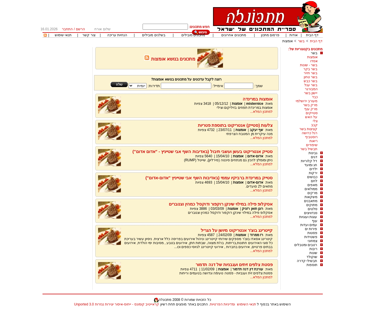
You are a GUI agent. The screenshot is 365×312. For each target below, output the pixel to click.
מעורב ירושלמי (306, 101)
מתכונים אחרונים (233, 35)
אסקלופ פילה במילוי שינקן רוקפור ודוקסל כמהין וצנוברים (221, 204)
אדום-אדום (255, 156)
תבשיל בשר (308, 149)
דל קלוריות (309, 161)
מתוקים (311, 205)
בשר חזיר (310, 73)
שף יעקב (256, 130)
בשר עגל (310, 85)
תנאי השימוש (246, 304)
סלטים (312, 209)
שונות (313, 253)
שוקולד (312, 257)
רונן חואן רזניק (252, 209)
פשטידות (310, 237)
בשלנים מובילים (153, 35)
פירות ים (311, 229)
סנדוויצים (310, 213)
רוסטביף (311, 137)
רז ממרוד (256, 235)
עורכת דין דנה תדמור (247, 269)
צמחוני (312, 241)
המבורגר (311, 89)
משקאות (311, 197)
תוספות (312, 265)
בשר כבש (310, 81)
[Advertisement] (67, 132)
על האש (311, 117)
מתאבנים (310, 201)
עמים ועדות (308, 225)
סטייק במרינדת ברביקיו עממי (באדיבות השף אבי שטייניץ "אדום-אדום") (209, 177)
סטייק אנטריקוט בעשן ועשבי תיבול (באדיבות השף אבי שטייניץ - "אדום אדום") (202, 151)
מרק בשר (310, 105)
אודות (293, 35)
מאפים (312, 185)
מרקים (312, 193)
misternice (254, 104)
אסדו (314, 61)
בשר (301, 41)
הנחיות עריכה (117, 35)
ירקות (313, 173)
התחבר (67, 29)
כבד (315, 97)
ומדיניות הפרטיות (222, 304)
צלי (315, 121)
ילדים (313, 169)
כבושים (312, 177)
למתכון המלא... (261, 112)
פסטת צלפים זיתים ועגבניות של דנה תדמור (234, 264)
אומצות (287, 41)
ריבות (313, 249)
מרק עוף (310, 109)
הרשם (80, 29)
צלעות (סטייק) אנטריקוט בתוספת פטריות (235, 125)
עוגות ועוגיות (308, 217)
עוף (314, 221)
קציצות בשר (308, 129)
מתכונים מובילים (193, 35)
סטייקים (312, 113)
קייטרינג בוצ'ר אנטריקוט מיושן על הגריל (237, 230)
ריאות (313, 141)
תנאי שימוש (63, 35)
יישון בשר (310, 93)
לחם (314, 181)
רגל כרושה (309, 133)
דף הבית (312, 35)
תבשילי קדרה (307, 261)
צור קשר (88, 35)
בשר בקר (310, 69)
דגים (314, 157)
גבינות (313, 153)
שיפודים (312, 145)
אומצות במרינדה (258, 98)
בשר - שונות (309, 65)
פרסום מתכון (270, 35)
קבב (314, 125)
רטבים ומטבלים (305, 245)
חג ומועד (310, 165)
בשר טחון (310, 77)
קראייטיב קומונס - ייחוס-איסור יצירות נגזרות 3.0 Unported (116, 304)
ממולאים (311, 189)
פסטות (312, 233)
